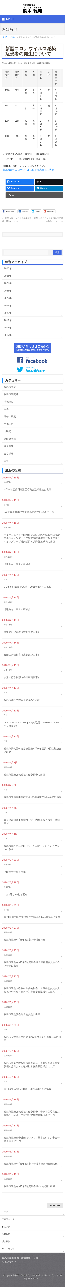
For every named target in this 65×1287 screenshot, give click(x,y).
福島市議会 (10, 386)
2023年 (8, 290)
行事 (6, 409)
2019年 (8, 320)
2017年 (8, 335)
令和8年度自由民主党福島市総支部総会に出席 (29, 512)
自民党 (7, 431)
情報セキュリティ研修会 (17, 564)
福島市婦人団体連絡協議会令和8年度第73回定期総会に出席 (32, 750)
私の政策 (6, 1226)
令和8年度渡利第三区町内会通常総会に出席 (27, 489)
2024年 (8, 283)
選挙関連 (9, 446)
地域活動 (9, 401)
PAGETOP (55, 1205)
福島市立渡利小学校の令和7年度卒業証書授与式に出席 (32, 1039)
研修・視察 (10, 416)
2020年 (8, 312)
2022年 (8, 298)
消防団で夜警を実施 (15, 871)
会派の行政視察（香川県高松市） (22, 677)
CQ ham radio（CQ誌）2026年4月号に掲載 (27, 1089)
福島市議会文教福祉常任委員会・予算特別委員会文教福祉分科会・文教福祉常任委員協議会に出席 (32, 990)
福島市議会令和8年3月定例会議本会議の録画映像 (31, 1163)
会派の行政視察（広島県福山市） (22, 654)
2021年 (8, 305)
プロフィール (8, 1219)
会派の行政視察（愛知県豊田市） (22, 632)
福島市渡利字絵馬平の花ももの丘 (22, 700)
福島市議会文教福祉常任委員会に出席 (24, 774)
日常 (6, 460)
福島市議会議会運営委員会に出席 (22, 1014)
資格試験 (9, 453)
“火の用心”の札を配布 (15, 894)
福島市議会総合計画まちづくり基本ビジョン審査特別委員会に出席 (32, 1139)
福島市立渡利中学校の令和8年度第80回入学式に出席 (32, 797)
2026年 (8, 268)
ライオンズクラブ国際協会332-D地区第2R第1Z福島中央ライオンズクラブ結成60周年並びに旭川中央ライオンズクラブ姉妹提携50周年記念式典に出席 (32, 538)
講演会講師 (10, 438)
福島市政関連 (11, 394)
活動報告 (6, 1234)
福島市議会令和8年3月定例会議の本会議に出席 (29, 1186)
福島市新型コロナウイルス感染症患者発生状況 (28, 169)
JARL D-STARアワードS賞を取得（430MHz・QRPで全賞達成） (31, 724)
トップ (5, 1212)
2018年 (8, 327)
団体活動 (9, 424)
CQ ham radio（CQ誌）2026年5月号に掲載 (27, 586)
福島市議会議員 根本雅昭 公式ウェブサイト (37, 1275)
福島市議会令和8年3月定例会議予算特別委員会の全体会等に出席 (32, 964)
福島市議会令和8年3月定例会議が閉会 (24, 939)
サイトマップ (8, 1249)
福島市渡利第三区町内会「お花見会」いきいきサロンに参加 (32, 847)
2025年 (8, 275)
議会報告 (6, 1241)
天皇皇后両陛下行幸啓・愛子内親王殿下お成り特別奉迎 (32, 821)
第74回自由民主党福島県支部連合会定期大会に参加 (32, 917)
